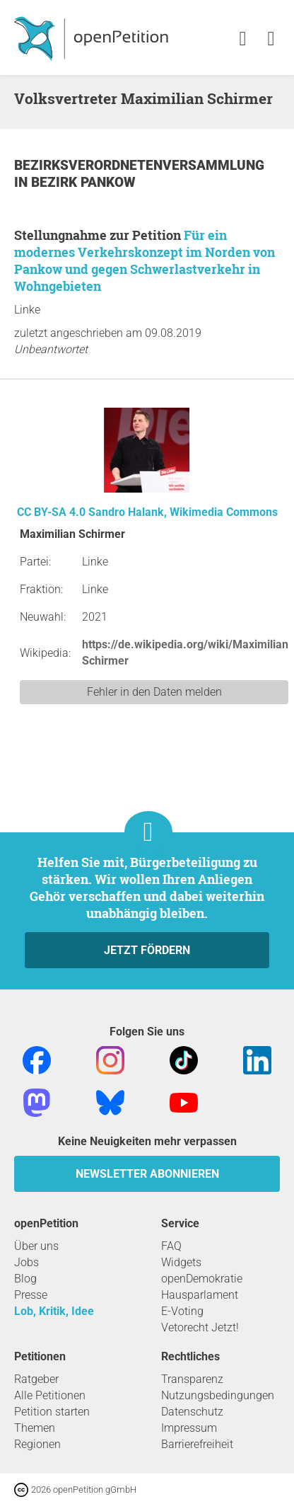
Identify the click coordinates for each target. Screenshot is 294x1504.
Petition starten (52, 1411)
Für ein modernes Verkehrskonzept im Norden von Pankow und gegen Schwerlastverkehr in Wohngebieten (144, 260)
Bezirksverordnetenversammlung (139, 165)
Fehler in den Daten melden (154, 692)
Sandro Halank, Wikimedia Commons (183, 512)
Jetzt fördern (147, 950)
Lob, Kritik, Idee (54, 1311)
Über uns (36, 1246)
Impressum (189, 1428)
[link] (271, 39)
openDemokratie (201, 1278)
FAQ (171, 1246)
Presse (30, 1295)
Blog (25, 1278)
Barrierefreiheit (197, 1444)
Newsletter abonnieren (147, 1174)
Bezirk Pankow (83, 182)
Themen (34, 1428)
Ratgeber (36, 1379)
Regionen (37, 1444)
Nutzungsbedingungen (217, 1395)
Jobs (26, 1262)
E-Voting (182, 1311)
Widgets (181, 1262)
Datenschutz (192, 1411)
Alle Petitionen (50, 1395)
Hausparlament (199, 1295)
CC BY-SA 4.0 (51, 512)
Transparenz (192, 1379)
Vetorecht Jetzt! (200, 1327)
